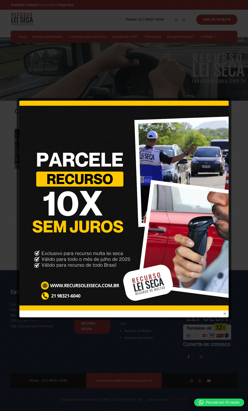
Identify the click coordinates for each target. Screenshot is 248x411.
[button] (219, 402)
